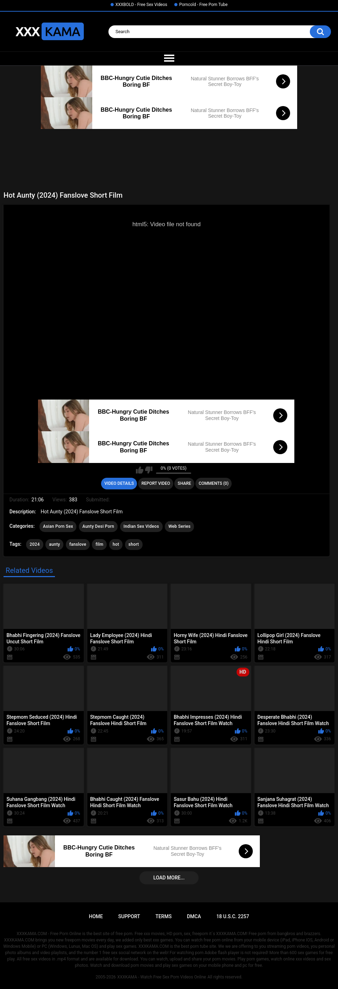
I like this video (139, 470)
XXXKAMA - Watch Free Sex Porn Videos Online (161, 977)
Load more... (169, 877)
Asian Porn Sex (58, 526)
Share (184, 483)
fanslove (77, 544)
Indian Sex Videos (141, 526)
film (99, 544)
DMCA (194, 916)
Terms (163, 916)
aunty (54, 544)
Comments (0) (214, 483)
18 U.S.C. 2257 (232, 916)
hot (116, 544)
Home (96, 916)
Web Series (179, 526)
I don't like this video (148, 470)
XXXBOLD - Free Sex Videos (141, 4)
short (134, 544)
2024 (34, 544)
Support (129, 916)
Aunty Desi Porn (98, 526)
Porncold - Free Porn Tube (203, 4)
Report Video (156, 483)
